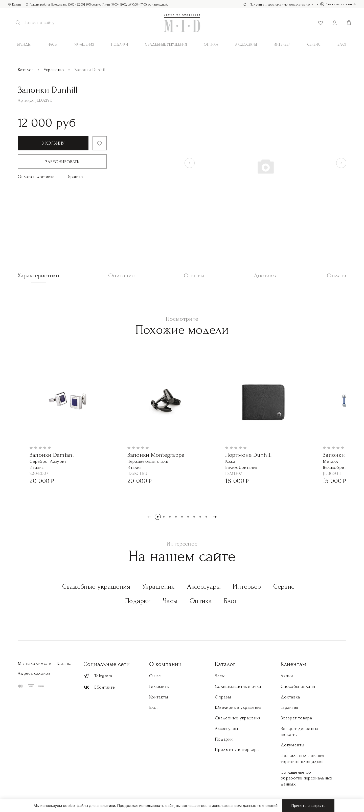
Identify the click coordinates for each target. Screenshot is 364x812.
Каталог (26, 69)
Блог (342, 44)
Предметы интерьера (237, 749)
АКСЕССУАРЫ (246, 44)
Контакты (158, 697)
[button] (158, 517)
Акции (287, 675)
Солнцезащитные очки (238, 686)
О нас (155, 675)
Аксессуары (204, 586)
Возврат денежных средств (299, 731)
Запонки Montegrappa (156, 454)
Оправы (223, 697)
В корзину (52, 143)
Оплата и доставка (36, 176)
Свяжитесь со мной (338, 4)
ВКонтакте (99, 687)
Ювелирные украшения (238, 707)
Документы (292, 745)
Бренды (24, 44)
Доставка (290, 697)
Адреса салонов (34, 673)
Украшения (84, 44)
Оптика (211, 44)
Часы (52, 44)
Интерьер (282, 44)
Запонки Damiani (52, 454)
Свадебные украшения (166, 44)
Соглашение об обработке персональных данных (306, 778)
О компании (165, 664)
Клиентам (293, 664)
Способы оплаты (298, 686)
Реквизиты (159, 686)
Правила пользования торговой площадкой (302, 758)
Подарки (119, 44)
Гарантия (74, 176)
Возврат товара (296, 718)
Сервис (314, 44)
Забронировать (62, 161)
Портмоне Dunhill (248, 454)
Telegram (97, 676)
